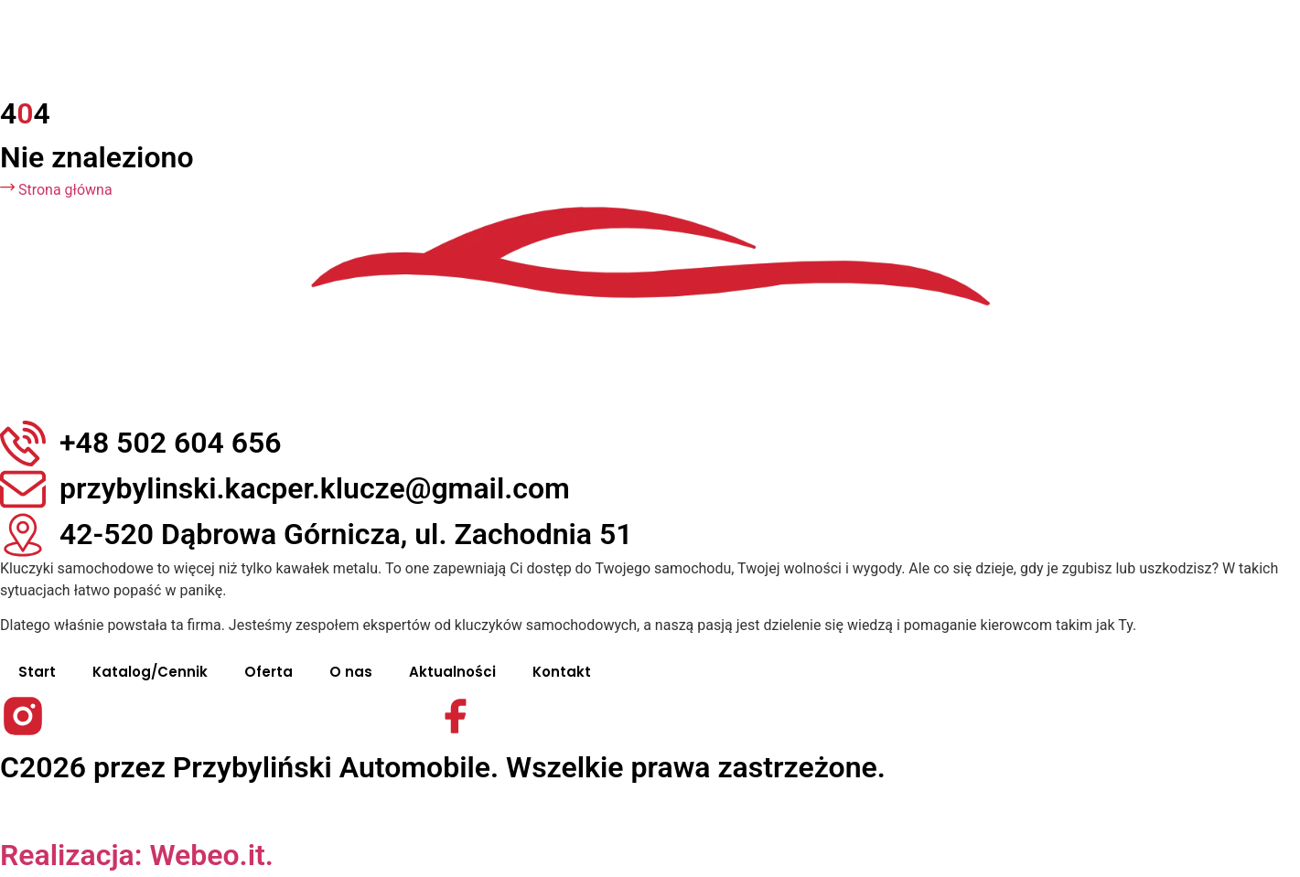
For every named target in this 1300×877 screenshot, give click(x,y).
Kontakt (561, 671)
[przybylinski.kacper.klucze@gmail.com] (23, 489)
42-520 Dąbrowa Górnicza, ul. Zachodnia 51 (346, 534)
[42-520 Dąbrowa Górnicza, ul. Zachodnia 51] (23, 535)
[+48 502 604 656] (23, 443)
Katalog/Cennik (150, 671)
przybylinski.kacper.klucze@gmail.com (314, 488)
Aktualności (452, 671)
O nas (350, 671)
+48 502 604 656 (170, 442)
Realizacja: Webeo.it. (137, 855)
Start (37, 671)
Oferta (268, 671)
